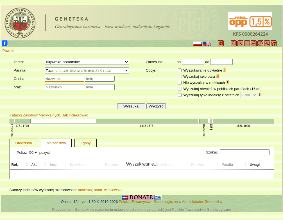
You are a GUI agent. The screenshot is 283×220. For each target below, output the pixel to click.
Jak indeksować (75, 115)
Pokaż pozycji (34, 152)
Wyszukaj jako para (201, 76)
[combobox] (87, 70)
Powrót (8, 51)
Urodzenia (23, 143)
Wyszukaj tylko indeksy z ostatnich (222, 95)
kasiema (85, 190)
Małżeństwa (56, 143)
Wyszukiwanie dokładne (204, 70)
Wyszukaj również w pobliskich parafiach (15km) (222, 89)
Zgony (85, 143)
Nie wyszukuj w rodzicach (206, 83)
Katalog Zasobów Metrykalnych (35, 115)
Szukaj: (237, 152)
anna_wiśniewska (108, 190)
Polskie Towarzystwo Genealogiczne (148, 202)
